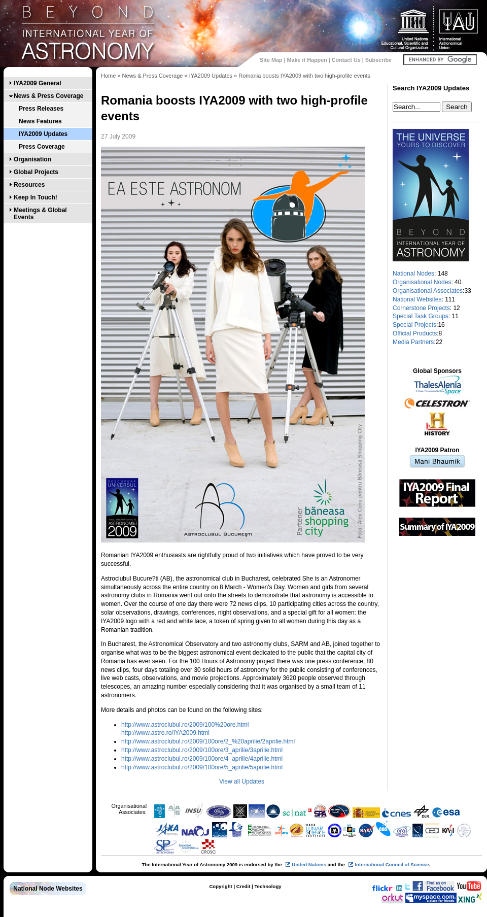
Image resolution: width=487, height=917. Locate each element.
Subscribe (378, 60)
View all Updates (241, 781)
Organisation (32, 159)
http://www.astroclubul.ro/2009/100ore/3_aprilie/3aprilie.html (202, 750)
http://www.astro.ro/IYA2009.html (165, 732)
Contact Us (346, 60)
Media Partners (413, 342)
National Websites (417, 299)
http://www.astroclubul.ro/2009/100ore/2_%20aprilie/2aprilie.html (208, 741)
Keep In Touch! (35, 197)
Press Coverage (42, 146)
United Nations (309, 864)
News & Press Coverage (48, 95)
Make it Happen (307, 60)
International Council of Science (392, 864)
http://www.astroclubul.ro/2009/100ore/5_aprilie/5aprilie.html (202, 767)
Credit (243, 886)
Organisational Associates (428, 290)
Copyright (220, 886)
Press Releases (41, 108)
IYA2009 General (37, 83)
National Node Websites (47, 888)
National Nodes (413, 273)
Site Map (271, 60)
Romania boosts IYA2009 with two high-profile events (304, 76)
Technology (267, 886)
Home (108, 76)
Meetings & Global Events (40, 214)
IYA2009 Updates (43, 134)
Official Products (415, 333)
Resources (29, 184)
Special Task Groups (420, 316)
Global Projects (36, 172)
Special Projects (414, 324)
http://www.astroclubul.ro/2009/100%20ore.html (185, 724)
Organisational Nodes (422, 282)
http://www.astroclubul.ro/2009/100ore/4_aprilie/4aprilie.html (202, 758)
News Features (40, 121)
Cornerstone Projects (421, 308)
